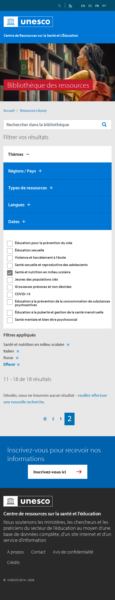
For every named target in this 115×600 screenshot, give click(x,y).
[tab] (57, 154)
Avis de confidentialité (73, 552)
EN (83, 6)
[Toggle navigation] (103, 34)
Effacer (9, 364)
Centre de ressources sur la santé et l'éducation (52, 513)
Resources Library (33, 110)
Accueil (9, 110)
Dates (13, 221)
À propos (15, 552)
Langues (16, 204)
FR (97, 6)
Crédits (13, 562)
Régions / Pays (22, 171)
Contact (38, 552)
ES (90, 6)
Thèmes (15, 154)
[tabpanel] (57, 279)
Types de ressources (27, 187)
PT (104, 6)
